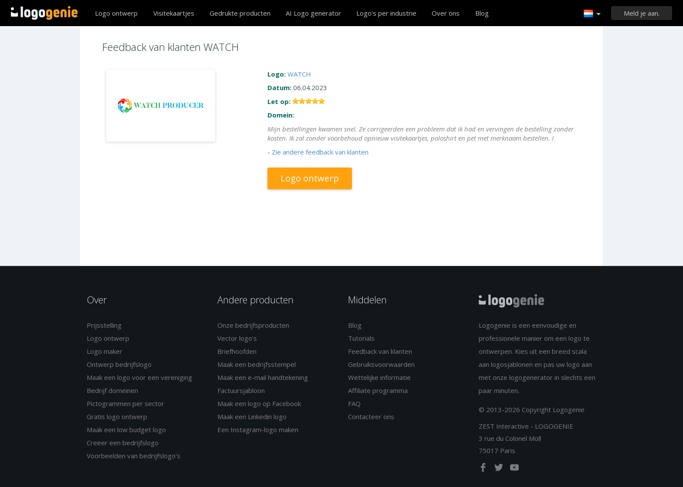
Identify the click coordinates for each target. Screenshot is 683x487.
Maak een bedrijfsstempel (256, 364)
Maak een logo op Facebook (259, 403)
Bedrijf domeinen (112, 390)
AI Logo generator (313, 13)
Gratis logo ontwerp (117, 416)
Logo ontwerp (116, 13)
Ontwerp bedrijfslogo (119, 364)
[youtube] (514, 469)
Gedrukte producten (240, 13)
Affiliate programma (378, 390)
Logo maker (104, 351)
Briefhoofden (237, 351)
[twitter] (499, 469)
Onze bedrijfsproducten (253, 325)
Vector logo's (237, 338)
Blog (482, 13)
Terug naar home (44, 13)
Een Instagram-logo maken (257, 429)
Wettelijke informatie (379, 377)
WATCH (299, 74)
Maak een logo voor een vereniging (139, 377)
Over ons (446, 13)
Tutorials (361, 338)
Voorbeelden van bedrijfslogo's (133, 455)
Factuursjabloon (241, 390)
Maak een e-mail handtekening (262, 377)
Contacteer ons (371, 416)
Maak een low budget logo (126, 429)
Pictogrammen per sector (125, 403)
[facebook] (484, 469)
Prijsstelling (104, 325)
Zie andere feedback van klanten (320, 152)
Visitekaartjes (173, 13)
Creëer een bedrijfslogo (123, 442)
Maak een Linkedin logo (252, 416)
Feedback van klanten (380, 351)
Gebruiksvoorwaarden (381, 364)
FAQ (354, 403)
